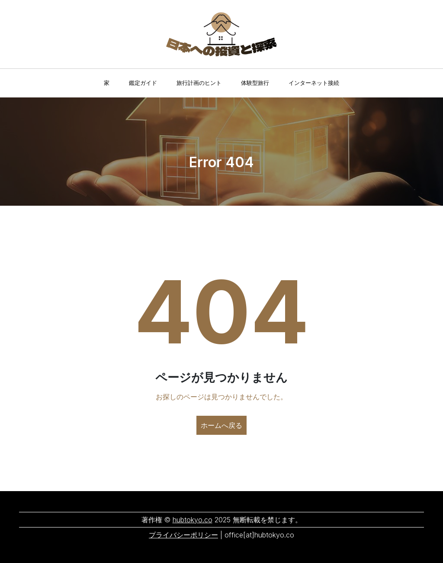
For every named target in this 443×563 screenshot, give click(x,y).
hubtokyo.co (192, 519)
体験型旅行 (255, 82)
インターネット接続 (314, 82)
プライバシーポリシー (183, 535)
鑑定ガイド (143, 82)
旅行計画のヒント (199, 82)
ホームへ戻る (221, 425)
